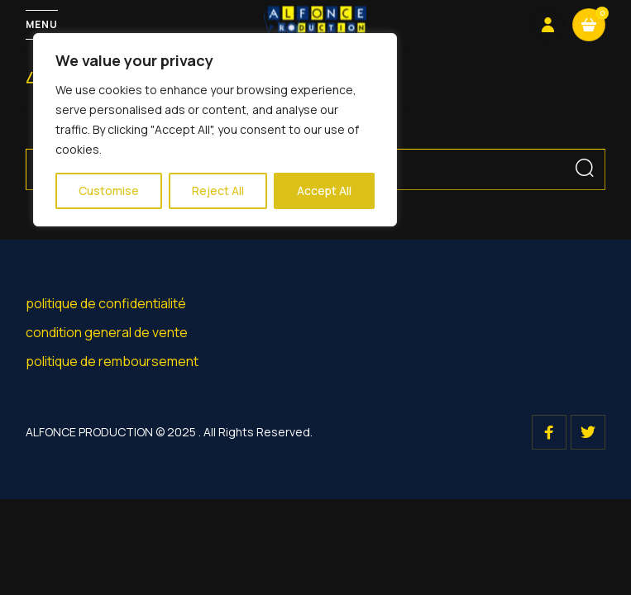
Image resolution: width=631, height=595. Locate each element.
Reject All (218, 190)
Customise (109, 190)
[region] (215, 129)
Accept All (324, 190)
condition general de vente (107, 332)
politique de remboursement (112, 361)
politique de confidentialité (106, 303)
